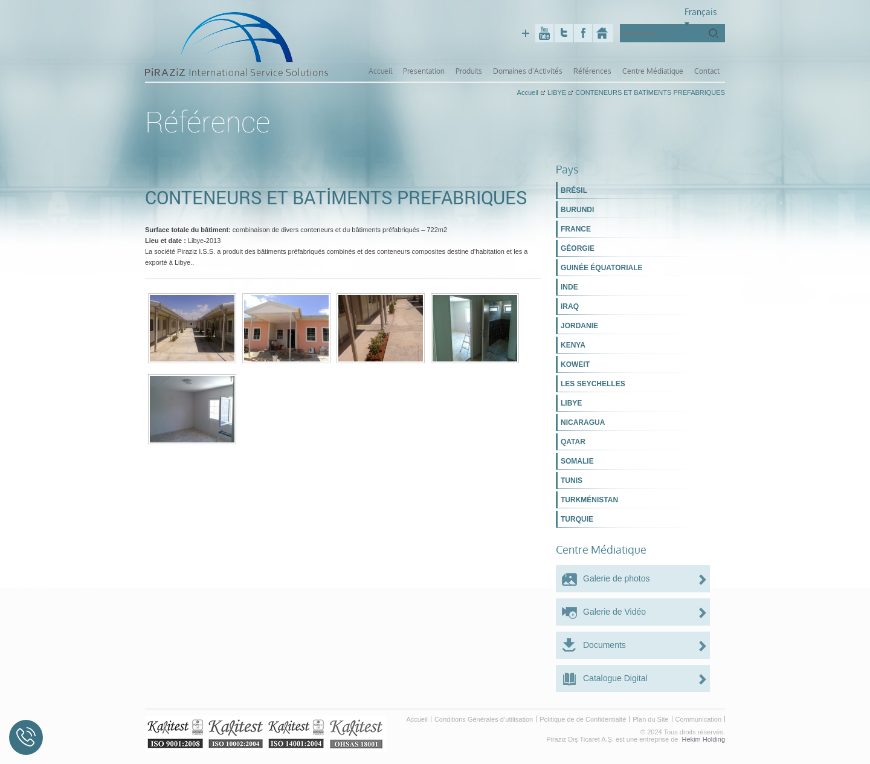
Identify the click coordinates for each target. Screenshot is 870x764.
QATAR (573, 442)
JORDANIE (579, 326)
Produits (469, 71)
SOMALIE (577, 461)
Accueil (380, 71)
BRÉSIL (574, 190)
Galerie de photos (616, 578)
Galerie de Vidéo (614, 612)
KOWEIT (575, 364)
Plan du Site (650, 719)
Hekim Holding (703, 739)
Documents (604, 645)
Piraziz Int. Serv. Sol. (603, 33)
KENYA (573, 345)
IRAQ (570, 306)
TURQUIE (577, 519)
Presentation (424, 71)
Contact (707, 71)
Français (701, 16)
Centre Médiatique (652, 71)
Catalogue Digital (615, 678)
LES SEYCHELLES (593, 384)
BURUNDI (577, 210)
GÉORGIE (577, 248)
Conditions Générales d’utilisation (483, 719)
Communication (698, 719)
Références (592, 71)
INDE (569, 287)
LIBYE (571, 403)
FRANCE (576, 229)
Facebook (583, 33)
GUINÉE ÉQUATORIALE (602, 268)
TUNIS (571, 480)
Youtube (544, 33)
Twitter (564, 33)
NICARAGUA (583, 422)
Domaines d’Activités (527, 71)
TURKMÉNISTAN (589, 500)
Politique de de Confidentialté (583, 719)
